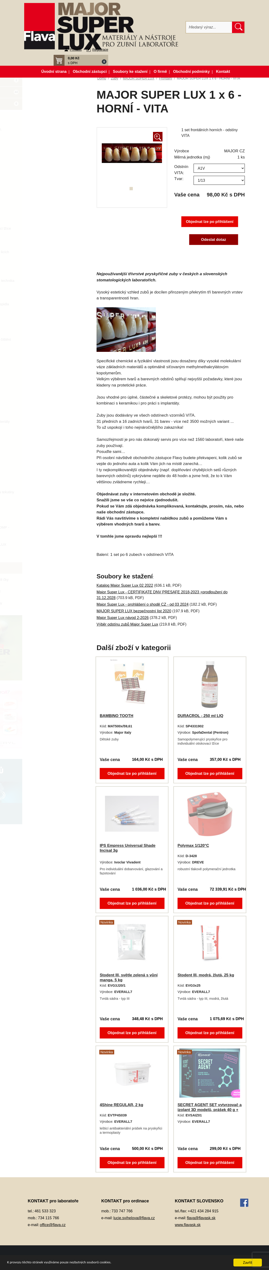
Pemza (40, 398)
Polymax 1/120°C (194, 846)
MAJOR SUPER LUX (57, 544)
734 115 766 (48, 1218)
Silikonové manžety (50, 457)
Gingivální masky (48, 216)
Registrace (100, 49)
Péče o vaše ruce (49, 386)
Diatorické (52, 556)
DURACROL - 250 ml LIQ (201, 716)
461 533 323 (45, 1211)
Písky (39, 410)
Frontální (52, 568)
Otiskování (43, 363)
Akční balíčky (55, 82)
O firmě (160, 72)
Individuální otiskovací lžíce (56, 228)
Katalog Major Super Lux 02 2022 (125, 585)
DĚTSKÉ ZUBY (52, 515)
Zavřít (247, 1262)
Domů (101, 78)
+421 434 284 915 (203, 1211)
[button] (81, 60)
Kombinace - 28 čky (60, 579)
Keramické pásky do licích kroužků (55, 254)
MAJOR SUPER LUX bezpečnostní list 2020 (134, 611)
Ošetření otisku (47, 351)
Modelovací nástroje (51, 316)
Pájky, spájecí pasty (50, 374)
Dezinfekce (44, 181)
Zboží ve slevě (55, 105)
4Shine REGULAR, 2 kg (122, 1105)
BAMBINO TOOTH (117, 716)
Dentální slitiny (46, 169)
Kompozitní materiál (51, 269)
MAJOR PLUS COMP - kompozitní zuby (58, 530)
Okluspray (43, 328)
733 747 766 (122, 1211)
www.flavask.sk (187, 1225)
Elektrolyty (43, 205)
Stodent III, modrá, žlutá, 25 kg (206, 975)
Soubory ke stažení (130, 72)
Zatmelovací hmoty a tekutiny (58, 492)
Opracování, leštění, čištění (56, 339)
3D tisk (40, 117)
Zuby (39, 504)
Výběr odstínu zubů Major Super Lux (127, 624)
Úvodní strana (54, 72)
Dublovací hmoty (48, 193)
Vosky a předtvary (49, 480)
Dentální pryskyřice (50, 158)
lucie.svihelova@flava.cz (134, 1218)
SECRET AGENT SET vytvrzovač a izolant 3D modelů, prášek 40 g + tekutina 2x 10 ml (210, 1109)
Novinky (55, 94)
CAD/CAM (43, 146)
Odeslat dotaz (213, 239)
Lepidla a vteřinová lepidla (55, 304)
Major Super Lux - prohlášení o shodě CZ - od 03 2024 (143, 604)
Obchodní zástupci (90, 72)
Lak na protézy (46, 292)
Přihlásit (76, 49)
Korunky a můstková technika (58, 281)
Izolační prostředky (50, 240)
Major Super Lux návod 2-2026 (123, 618)
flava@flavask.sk (201, 1218)
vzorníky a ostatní (54, 591)
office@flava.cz (52, 1225)
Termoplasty (44, 468)
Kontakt (223, 72)
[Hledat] (209, 27)
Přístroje (41, 433)
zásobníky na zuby (54, 603)
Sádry (39, 445)
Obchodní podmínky (191, 72)
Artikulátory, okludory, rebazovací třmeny (52, 131)
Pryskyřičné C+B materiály (56, 421)
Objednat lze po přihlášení (209, 222)
